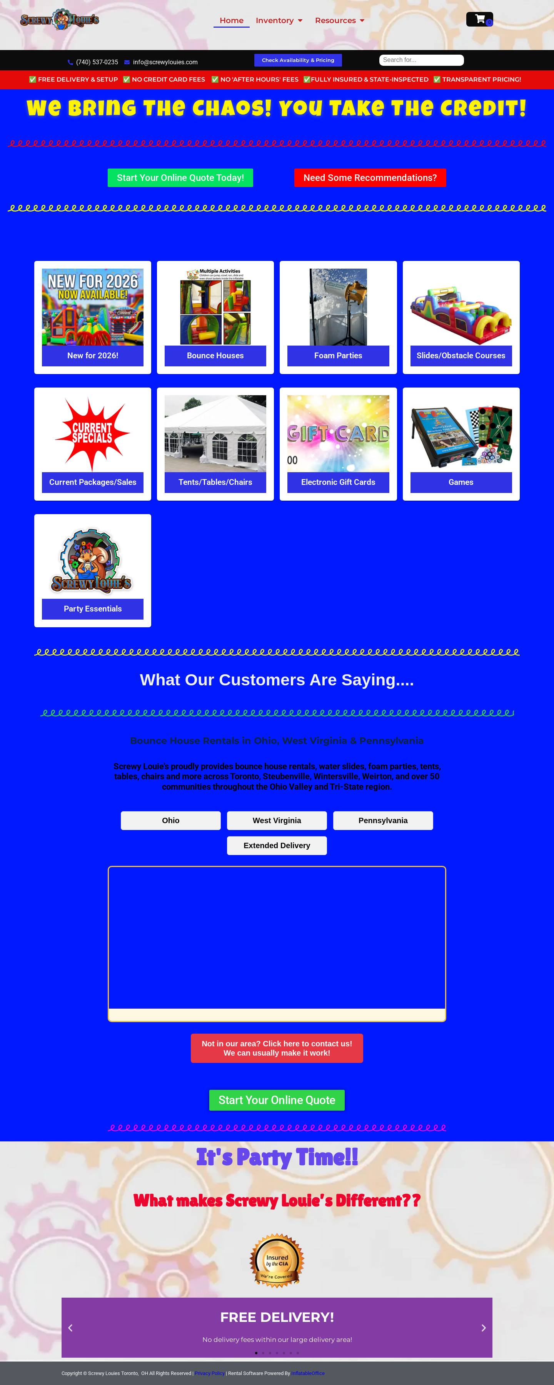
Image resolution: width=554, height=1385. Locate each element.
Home (232, 20)
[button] (70, 1327)
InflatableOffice (308, 1373)
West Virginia (277, 820)
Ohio (171, 820)
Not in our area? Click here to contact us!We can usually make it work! (277, 1048)
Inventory (279, 20)
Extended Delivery (277, 845)
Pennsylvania (383, 820)
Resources (340, 20)
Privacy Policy (210, 1373)
